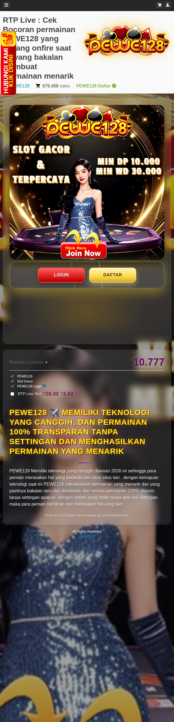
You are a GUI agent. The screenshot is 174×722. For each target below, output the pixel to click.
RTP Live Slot (45, 393)
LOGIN (61, 275)
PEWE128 (19, 86)
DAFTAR (112, 275)
